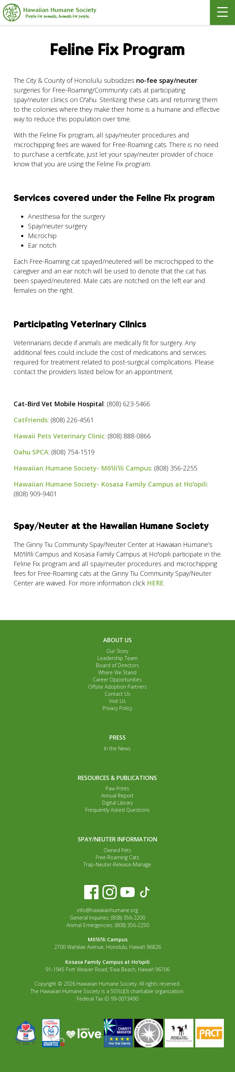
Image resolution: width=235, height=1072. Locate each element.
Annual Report (117, 795)
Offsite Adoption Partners (117, 686)
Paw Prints (117, 788)
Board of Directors (117, 665)
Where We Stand (117, 672)
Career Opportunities (117, 679)
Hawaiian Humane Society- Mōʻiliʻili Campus (82, 468)
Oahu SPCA (31, 452)
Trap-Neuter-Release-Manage (117, 864)
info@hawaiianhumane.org (107, 910)
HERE (155, 583)
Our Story (117, 651)
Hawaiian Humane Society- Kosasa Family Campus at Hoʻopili (110, 484)
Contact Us (117, 693)
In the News (117, 748)
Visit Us (117, 701)
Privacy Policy (117, 708)
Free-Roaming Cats (117, 857)
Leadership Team (117, 658)
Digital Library (117, 802)
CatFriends (31, 420)
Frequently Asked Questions (117, 809)
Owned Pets (117, 850)
